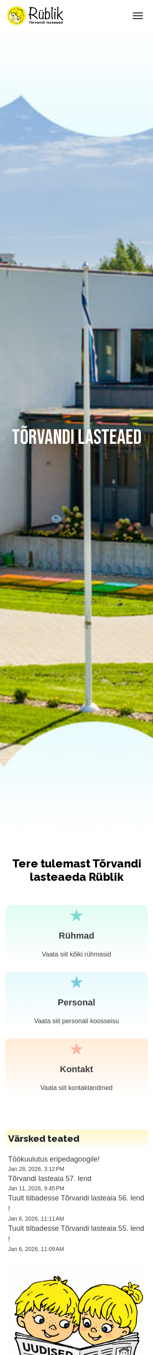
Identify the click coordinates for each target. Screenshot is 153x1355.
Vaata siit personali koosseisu (76, 1021)
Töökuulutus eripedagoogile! (54, 1159)
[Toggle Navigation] (138, 16)
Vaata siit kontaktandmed (76, 1087)
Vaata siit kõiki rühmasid (76, 954)
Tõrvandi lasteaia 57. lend (49, 1179)
